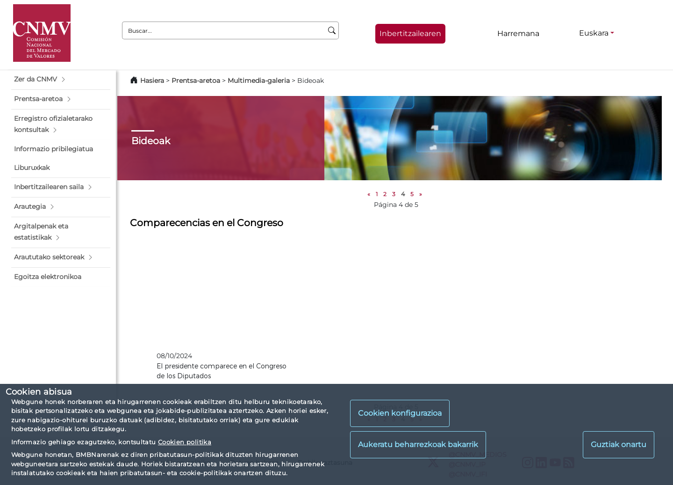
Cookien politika (184, 442)
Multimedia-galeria (259, 80)
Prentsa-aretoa (197, 80)
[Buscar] (332, 30)
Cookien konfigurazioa (400, 413)
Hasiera (152, 80)
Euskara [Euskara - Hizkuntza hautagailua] (594, 33)
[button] (60, 79)
